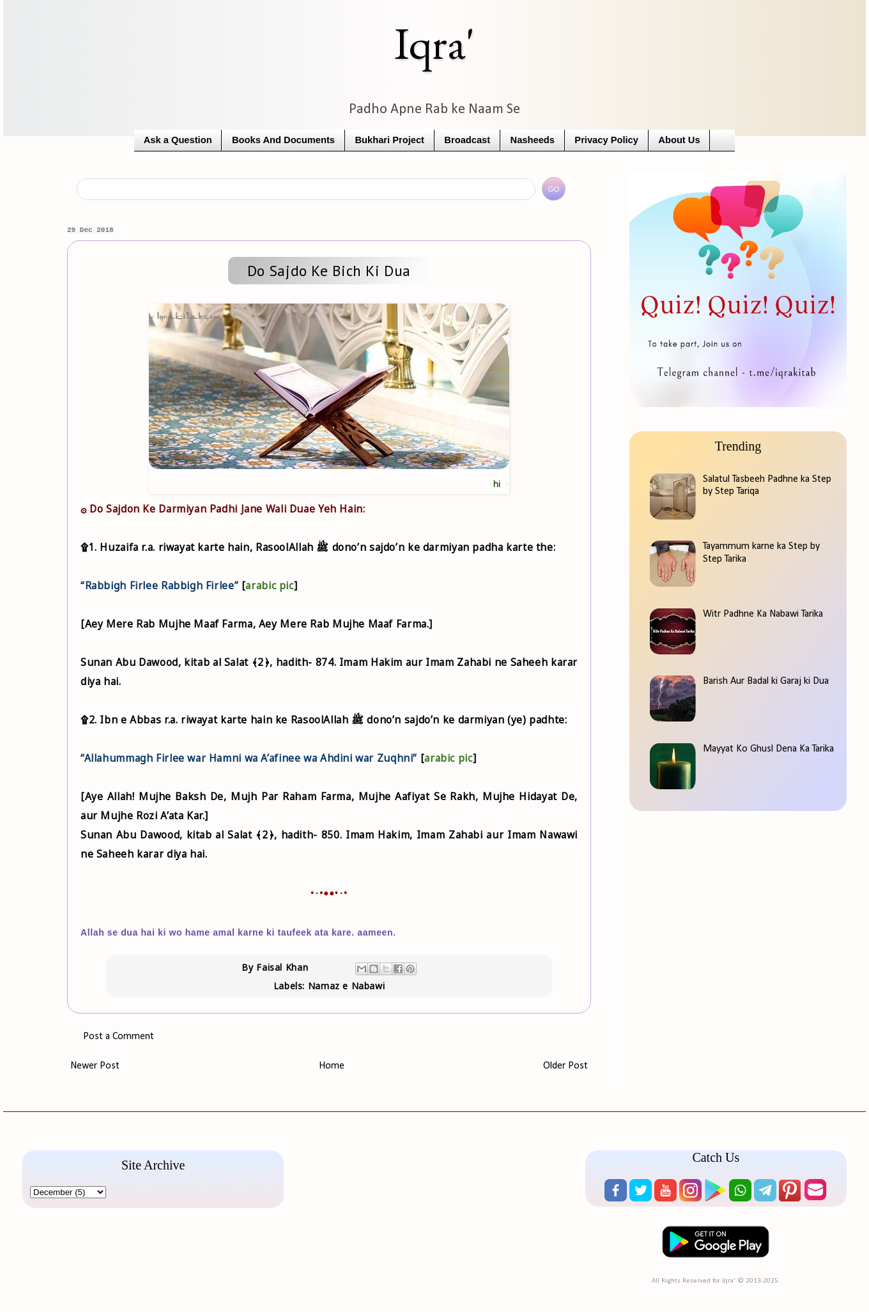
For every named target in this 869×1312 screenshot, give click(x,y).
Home (331, 1066)
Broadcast (467, 140)
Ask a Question (178, 140)
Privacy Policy (606, 140)
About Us (679, 140)
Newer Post (94, 1066)
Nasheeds (533, 140)
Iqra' (434, 43)
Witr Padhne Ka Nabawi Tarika (763, 614)
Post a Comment (118, 1036)
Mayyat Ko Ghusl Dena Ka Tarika (768, 749)
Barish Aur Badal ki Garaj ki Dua (766, 681)
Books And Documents (283, 140)
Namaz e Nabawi (346, 986)
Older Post (565, 1066)
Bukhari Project (389, 140)
